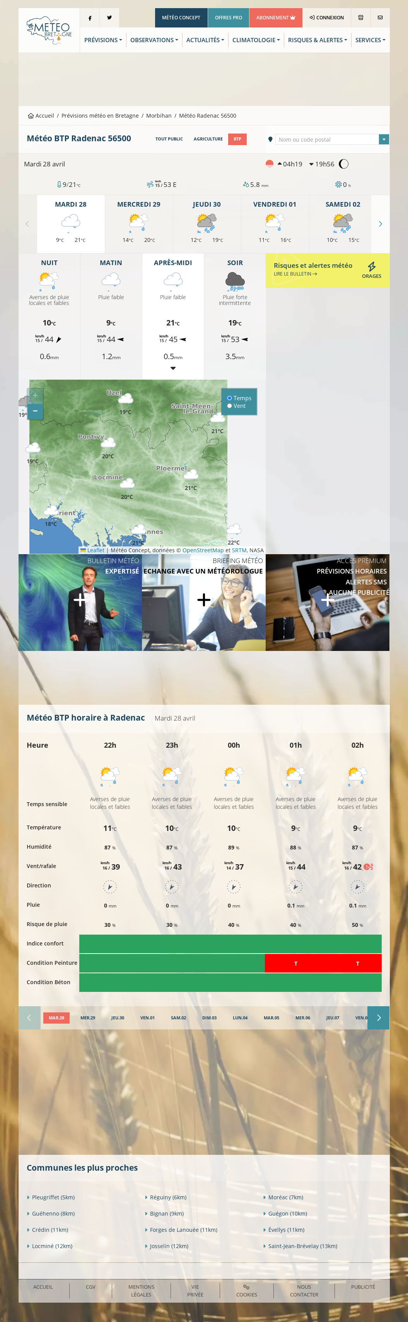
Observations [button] (152, 40)
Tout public (169, 139)
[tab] (56, 1018)
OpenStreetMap (203, 550)
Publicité (363, 1286)
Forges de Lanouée (181, 1229)
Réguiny (165, 1197)
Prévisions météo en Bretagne (100, 115)
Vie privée (195, 1290)
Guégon (285, 1213)
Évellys (283, 1229)
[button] (33, 453)
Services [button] (368, 40)
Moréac (283, 1197)
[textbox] (332, 139)
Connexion (326, 17)
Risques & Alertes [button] (315, 40)
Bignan (164, 1213)
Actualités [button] (203, 40)
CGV (91, 1286)
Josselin (166, 1246)
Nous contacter (304, 1290)
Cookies (246, 1291)
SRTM (239, 550)
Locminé (49, 1246)
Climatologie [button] (253, 40)
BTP (237, 139)
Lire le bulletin (295, 274)
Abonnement (275, 17)
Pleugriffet (51, 1197)
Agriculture (208, 139)
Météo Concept (181, 17)
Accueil (41, 115)
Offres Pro (228, 17)
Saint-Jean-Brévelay (300, 1246)
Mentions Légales (141, 1290)
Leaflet (92, 550)
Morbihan (159, 115)
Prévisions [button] (101, 40)
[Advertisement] (204, 78)
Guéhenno (51, 1213)
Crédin (47, 1229)
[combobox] (332, 139)
